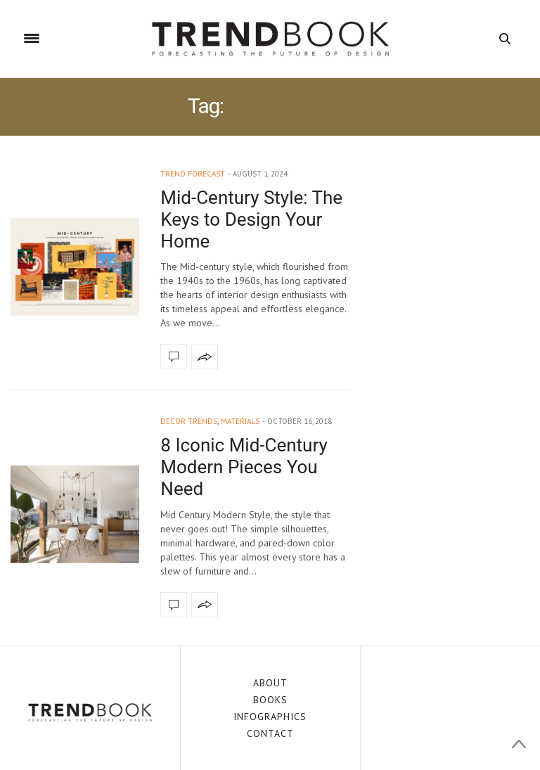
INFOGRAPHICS (270, 716)
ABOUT (270, 682)
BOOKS (270, 699)
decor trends (188, 421)
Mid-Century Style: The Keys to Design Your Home (251, 219)
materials (240, 421)
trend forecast (192, 174)
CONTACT (270, 733)
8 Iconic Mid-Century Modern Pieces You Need (243, 467)
